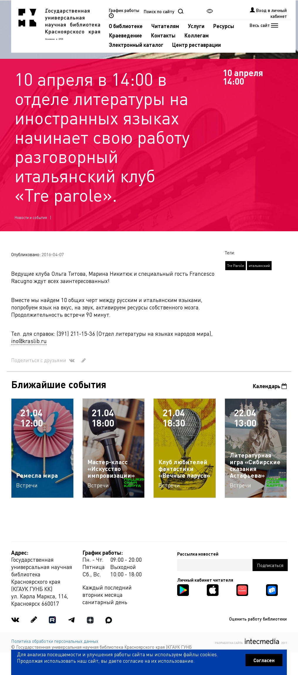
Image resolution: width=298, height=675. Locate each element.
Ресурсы (223, 26)
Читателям (165, 26)
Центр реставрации (196, 44)
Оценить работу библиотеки (258, 619)
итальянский (259, 265)
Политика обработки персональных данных (54, 641)
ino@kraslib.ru (29, 341)
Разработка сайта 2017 (251, 641)
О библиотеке (126, 26)
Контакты (163, 35)
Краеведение (125, 35)
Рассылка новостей (198, 554)
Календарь (270, 386)
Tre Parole (235, 265)
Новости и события (31, 217)
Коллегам (196, 35)
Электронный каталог (136, 44)
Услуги (196, 26)
